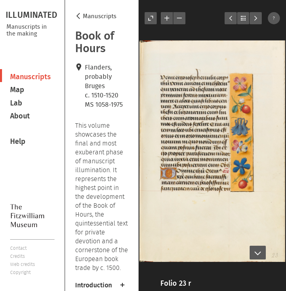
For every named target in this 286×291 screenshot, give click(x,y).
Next (256, 18)
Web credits (22, 264)
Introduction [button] (93, 285)
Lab (16, 103)
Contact (18, 248)
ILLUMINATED (31, 14)
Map (17, 89)
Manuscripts (30, 76)
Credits (17, 256)
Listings (243, 18)
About (20, 115)
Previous (231, 18)
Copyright (20, 272)
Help (17, 141)
